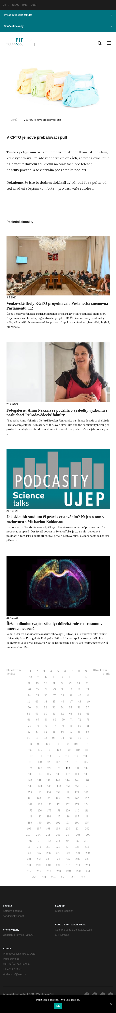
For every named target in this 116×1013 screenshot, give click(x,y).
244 (87, 865)
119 (30, 762)
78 (62, 725)
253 (44, 877)
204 (38, 834)
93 (53, 738)
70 (63, 719)
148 (40, 786)
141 (39, 780)
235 (68, 859)
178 (58, 810)
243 (78, 865)
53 (53, 707)
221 (67, 847)
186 (68, 816)
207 (68, 834)
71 (71, 719)
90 (28, 738)
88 (79, 731)
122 (58, 762)
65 (87, 713)
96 (79, 738)
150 (59, 786)
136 (58, 774)
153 (86, 786)
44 (45, 701)
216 (86, 841)
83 (37, 731)
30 (62, 689)
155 (39, 792)
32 (79, 689)
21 (54, 683)
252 (34, 877)
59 (37, 713)
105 (30, 750)
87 (70, 731)
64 (79, 713)
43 (36, 701)
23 (70, 683)
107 (49, 750)
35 (37, 695)
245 (29, 871)
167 (87, 798)
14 (62, 677)
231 (29, 859)
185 (58, 816)
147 (30, 786)
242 (68, 865)
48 (79, 701)
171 (58, 804)
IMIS (25, 4)
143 (58, 780)
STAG (15, 4)
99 (38, 744)
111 (86, 750)
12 (46, 677)
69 (54, 719)
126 (31, 768)
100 (48, 744)
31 (71, 689)
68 (46, 719)
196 (29, 828)
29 (54, 689)
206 (58, 834)
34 (29, 695)
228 (68, 853)
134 (40, 774)
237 (87, 859)
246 (38, 871)
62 (62, 713)
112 (31, 756)
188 (86, 816)
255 (63, 877)
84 (45, 731)
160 (86, 792)
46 (62, 701)
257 (83, 877)
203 (28, 834)
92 (45, 738)
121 (49, 762)
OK (58, 1005)
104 (86, 744)
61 (54, 713)
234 (58, 859)
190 (39, 822)
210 (31, 841)
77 (54, 725)
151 (68, 786)
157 (58, 792)
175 (30, 810)
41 (88, 695)
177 (49, 810)
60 (45, 713)
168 (30, 804)
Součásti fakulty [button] (58, 26)
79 (71, 725)
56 (79, 707)
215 (77, 841)
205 (48, 834)
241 (58, 865)
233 (48, 859)
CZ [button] (6, 4)
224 (29, 853)
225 (39, 853)
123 (67, 762)
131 (77, 768)
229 (78, 853)
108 (59, 750)
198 (48, 828)
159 (77, 792)
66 (29, 719)
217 (30, 847)
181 (86, 810)
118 (85, 756)
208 (78, 834)
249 (68, 871)
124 (77, 762)
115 (58, 756)
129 (59, 768)
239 (38, 865)
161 (30, 798)
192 (58, 822)
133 (30, 774)
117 (76, 756)
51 (37, 707)
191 (49, 822)
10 (30, 677)
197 (39, 828)
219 (48, 847)
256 (73, 877)
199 (58, 828)
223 (87, 847)
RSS (31, 994)
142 (49, 780)
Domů (13, 119)
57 (87, 707)
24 (78, 683)
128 (49, 768)
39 (70, 695)
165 (68, 798)
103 (76, 744)
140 (30, 780)
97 (88, 738)
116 (67, 756)
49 (88, 701)
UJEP (34, 4)
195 (87, 822)
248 (58, 871)
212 (49, 841)
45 (53, 701)
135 (49, 774)
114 (49, 756)
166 (77, 798)
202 (87, 828)
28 (46, 689)
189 (30, 822)
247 (49, 871)
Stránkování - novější (15, 672)
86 (62, 731)
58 (28, 713)
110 (78, 750)
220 (58, 847)
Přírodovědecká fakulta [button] (58, 14)
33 (87, 689)
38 (62, 695)
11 (38, 677)
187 (77, 816)
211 (39, 841)
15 (70, 677)
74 (29, 725)
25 (87, 683)
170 (49, 804)
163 (49, 798)
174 (86, 804)
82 (29, 731)
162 (39, 798)
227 (58, 853)
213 (58, 841)
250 (78, 871)
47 (71, 701)
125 (86, 762)
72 (79, 719)
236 (77, 859)
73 (87, 719)
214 (67, 841)
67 (37, 719)
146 (87, 780)
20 (45, 683)
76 (46, 725)
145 (77, 780)
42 (28, 701)
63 (70, 713)
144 (67, 780)
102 (67, 744)
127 (40, 768)
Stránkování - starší (101, 672)
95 (70, 738)
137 (68, 774)
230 (87, 853)
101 (57, 744)
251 (88, 871)
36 (45, 695)
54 (62, 707)
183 (39, 816)
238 (29, 865)
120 (40, 762)
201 (78, 828)
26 (29, 689)
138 (77, 774)
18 (29, 683)
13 (54, 677)
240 (48, 865)
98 (30, 744)
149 (49, 786)
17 (86, 677)
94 (62, 738)
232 (38, 859)
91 (37, 738)
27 (37, 689)
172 (68, 804)
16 (78, 677)
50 (29, 707)
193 (68, 822)
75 (37, 725)
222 (77, 847)
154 (30, 792)
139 (86, 774)
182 (30, 816)
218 (39, 847)
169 (40, 804)
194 (77, 822)
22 (62, 683)
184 (49, 816)
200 (67, 828)
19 (37, 683)
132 (86, 768)
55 (70, 707)
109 (68, 750)
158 (67, 792)
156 (49, 792)
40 (79, 695)
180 (77, 810)
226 (48, 853)
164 (58, 798)
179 (68, 810)
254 (53, 877)
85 (54, 731)
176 (40, 810)
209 (88, 834)
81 (88, 725)
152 (77, 786)
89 (87, 731)
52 (45, 707)
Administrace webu (14, 994)
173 (77, 804)
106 (40, 750)
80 (79, 725)
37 (54, 695)
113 (40, 756)
